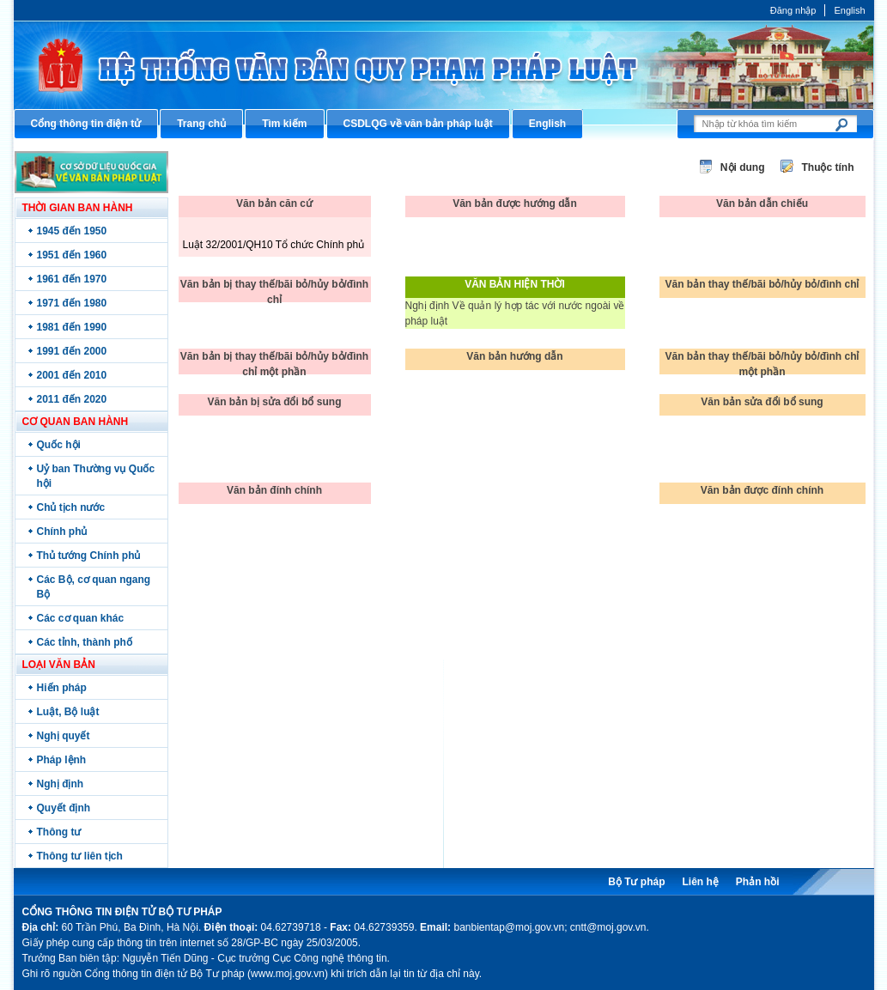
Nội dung (742, 167)
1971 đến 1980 (72, 303)
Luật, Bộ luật (68, 712)
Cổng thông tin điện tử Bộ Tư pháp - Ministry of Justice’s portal (444, 65)
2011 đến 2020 (72, 399)
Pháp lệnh (62, 760)
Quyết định (64, 808)
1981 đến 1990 (72, 327)
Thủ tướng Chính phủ (89, 556)
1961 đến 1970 (72, 279)
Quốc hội (59, 445)
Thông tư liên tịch (80, 856)
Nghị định (60, 784)
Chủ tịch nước (71, 507)
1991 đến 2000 (72, 351)
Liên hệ (700, 882)
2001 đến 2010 (72, 375)
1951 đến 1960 (72, 255)
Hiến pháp (62, 688)
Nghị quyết (63, 736)
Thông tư (59, 832)
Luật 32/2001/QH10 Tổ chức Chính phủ (274, 245)
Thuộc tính (828, 167)
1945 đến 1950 (72, 231)
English (849, 10)
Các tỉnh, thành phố (84, 642)
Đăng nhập (793, 10)
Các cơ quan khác (81, 618)
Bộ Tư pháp (636, 882)
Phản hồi (758, 882)
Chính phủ (62, 531)
